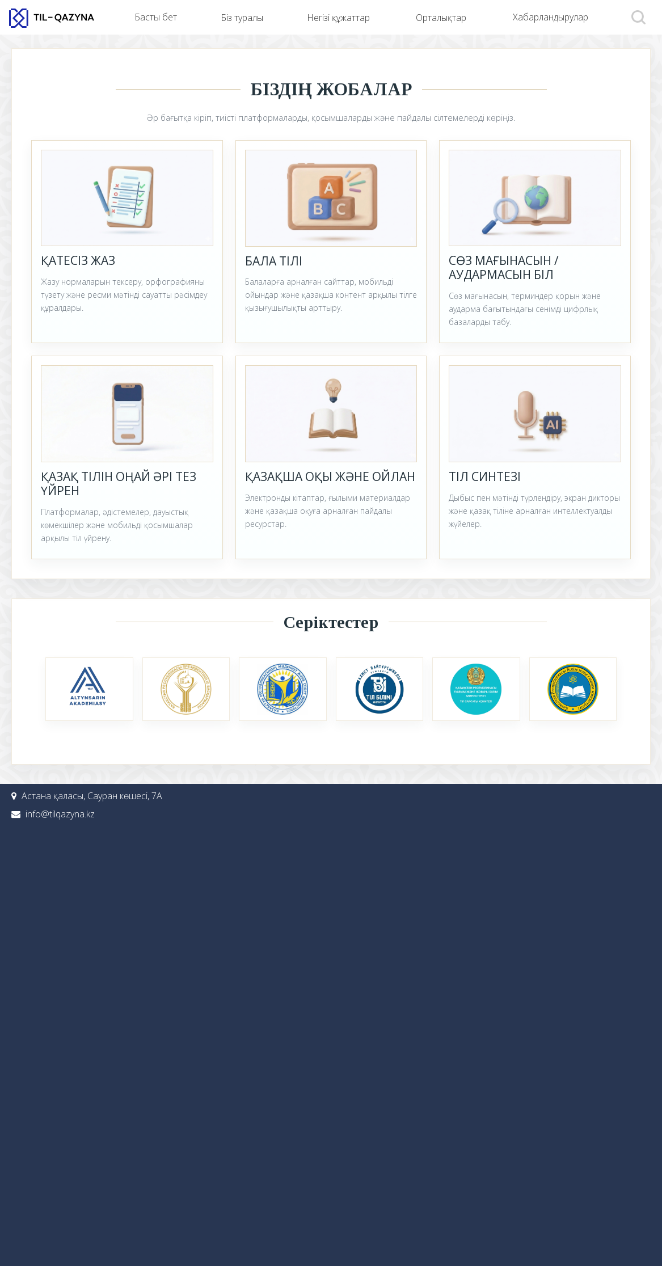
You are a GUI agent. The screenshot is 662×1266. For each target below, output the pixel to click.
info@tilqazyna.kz (60, 814)
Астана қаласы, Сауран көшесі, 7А (92, 796)
